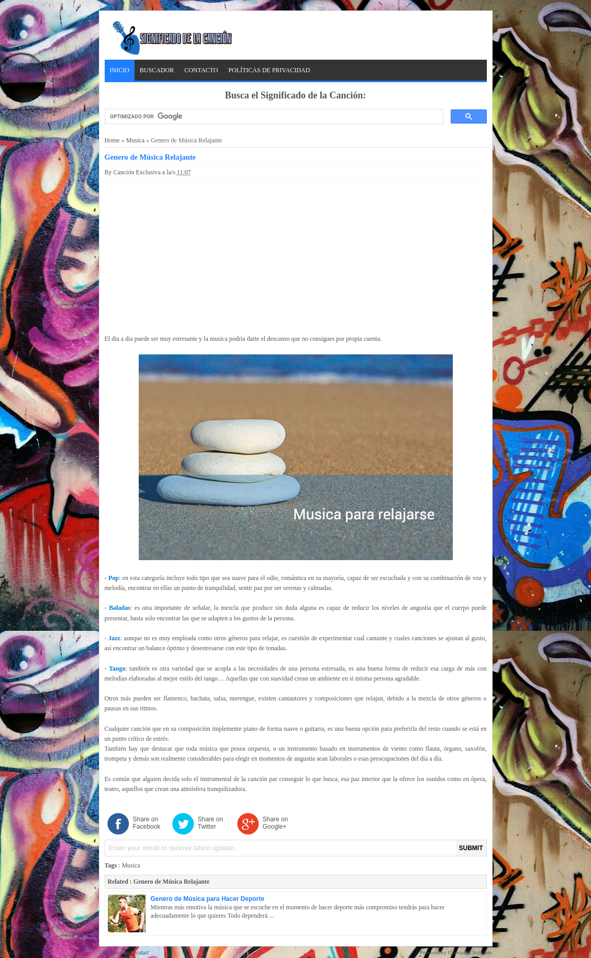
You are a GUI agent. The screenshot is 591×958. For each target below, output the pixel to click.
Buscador (157, 70)
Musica (135, 140)
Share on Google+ (275, 823)
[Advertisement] (296, 254)
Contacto (201, 70)
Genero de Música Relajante (150, 157)
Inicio (119, 70)
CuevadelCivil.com (470, 952)
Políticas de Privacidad (269, 70)
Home (112, 140)
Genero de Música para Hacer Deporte (207, 899)
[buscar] (273, 116)
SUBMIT (471, 848)
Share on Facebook (147, 823)
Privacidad (136, 952)
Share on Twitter (211, 823)
